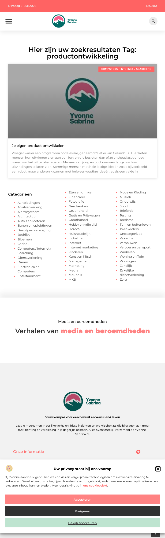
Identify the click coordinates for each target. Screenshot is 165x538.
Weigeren (82, 513)
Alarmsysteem (29, 212)
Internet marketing (83, 247)
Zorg (123, 279)
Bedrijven (25, 234)
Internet (75, 243)
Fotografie (76, 201)
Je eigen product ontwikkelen (38, 145)
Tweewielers (129, 229)
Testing (125, 215)
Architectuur (27, 216)
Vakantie (126, 238)
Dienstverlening (30, 257)
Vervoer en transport (135, 247)
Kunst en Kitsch (80, 256)
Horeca (74, 229)
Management (79, 261)
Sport (124, 206)
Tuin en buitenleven (135, 224)
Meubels (75, 275)
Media (73, 270)
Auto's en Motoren (31, 221)
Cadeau (24, 244)
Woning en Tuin (132, 256)
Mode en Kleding (133, 192)
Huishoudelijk (79, 234)
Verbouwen (128, 243)
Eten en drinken (81, 192)
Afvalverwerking (30, 207)
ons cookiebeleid (95, 487)
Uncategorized (131, 234)
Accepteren (82, 501)
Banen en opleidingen (35, 225)
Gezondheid (78, 210)
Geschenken (78, 206)
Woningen (128, 261)
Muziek (125, 197)
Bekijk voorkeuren (82, 525)
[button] (158, 471)
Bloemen (25, 239)
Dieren (23, 262)
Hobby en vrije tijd (83, 224)
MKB (72, 279)
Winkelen (127, 252)
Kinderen (76, 252)
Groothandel (78, 220)
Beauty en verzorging (34, 230)
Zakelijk (126, 265)
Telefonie (127, 210)
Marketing (77, 265)
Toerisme (127, 220)
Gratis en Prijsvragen (84, 215)
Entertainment (29, 276)
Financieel (77, 197)
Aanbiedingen (29, 202)
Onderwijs (127, 201)
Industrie (75, 238)
